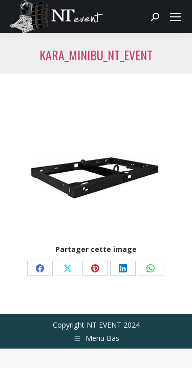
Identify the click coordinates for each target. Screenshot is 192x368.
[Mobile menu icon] (175, 17)
